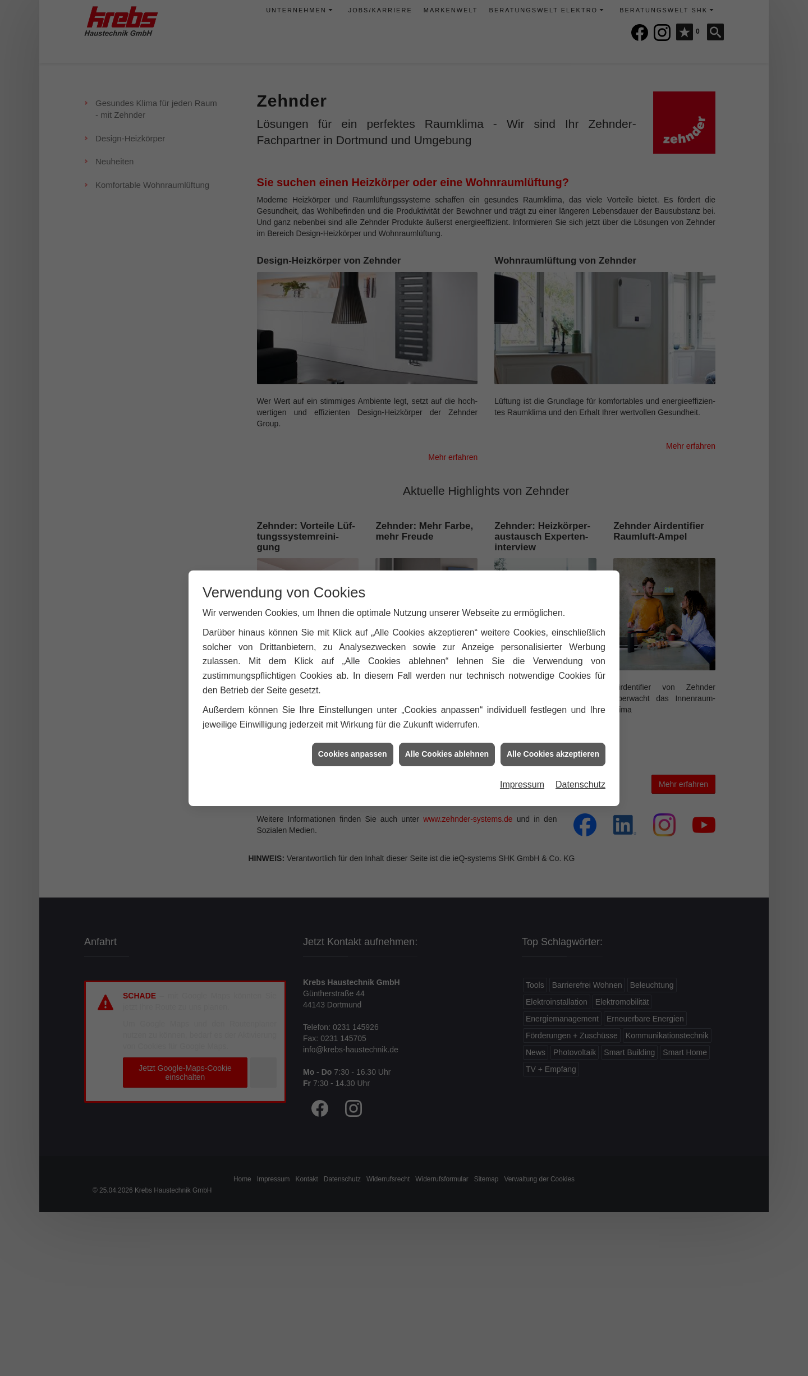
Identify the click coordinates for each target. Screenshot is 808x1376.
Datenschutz (580, 771)
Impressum (522, 771)
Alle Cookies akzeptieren (553, 741)
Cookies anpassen (352, 741)
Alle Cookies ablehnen (447, 741)
